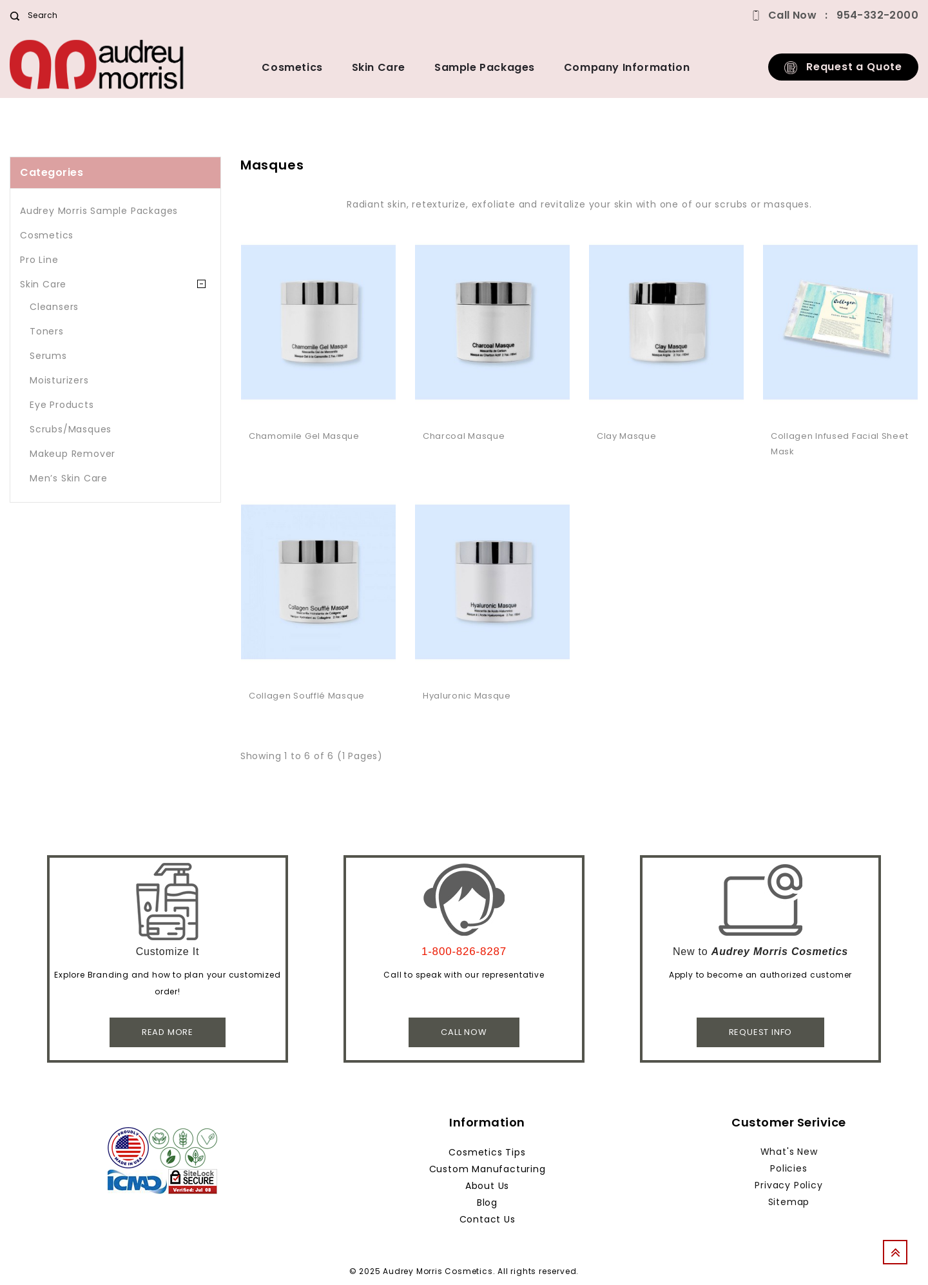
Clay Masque (627, 436)
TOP (899, 1256)
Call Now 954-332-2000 (843, 15)
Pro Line (39, 259)
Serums (48, 355)
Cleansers (54, 306)
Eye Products (62, 404)
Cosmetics (292, 67)
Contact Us (487, 1219)
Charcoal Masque (464, 436)
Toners (47, 331)
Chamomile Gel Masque (304, 436)
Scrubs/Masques (70, 429)
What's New (789, 1151)
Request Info (761, 1032)
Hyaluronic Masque (467, 696)
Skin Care (378, 67)
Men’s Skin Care (69, 478)
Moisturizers (59, 380)
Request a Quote (843, 66)
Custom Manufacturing (487, 1169)
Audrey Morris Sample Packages (99, 210)
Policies (788, 1168)
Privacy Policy (788, 1185)
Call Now (464, 1032)
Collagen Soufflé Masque (307, 696)
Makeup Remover (72, 453)
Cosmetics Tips (487, 1152)
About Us (487, 1185)
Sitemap (789, 1201)
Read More (167, 1032)
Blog (487, 1202)
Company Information (627, 67)
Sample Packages (484, 67)
